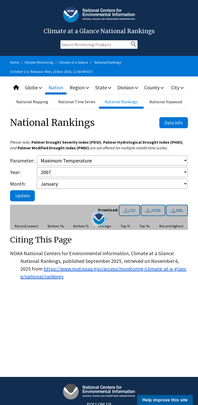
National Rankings (107, 62)
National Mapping (32, 101)
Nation (56, 87)
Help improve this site (165, 400)
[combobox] (99, 88)
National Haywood (165, 101)
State (103, 87)
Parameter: (22, 160)
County (154, 87)
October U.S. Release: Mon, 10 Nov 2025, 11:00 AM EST (51, 71)
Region (79, 87)
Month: (18, 183)
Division (128, 87)
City (177, 87)
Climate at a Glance (73, 62)
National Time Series (76, 101)
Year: (15, 172)
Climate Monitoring (38, 62)
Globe (34, 87)
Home (14, 62)
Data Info (173, 123)
